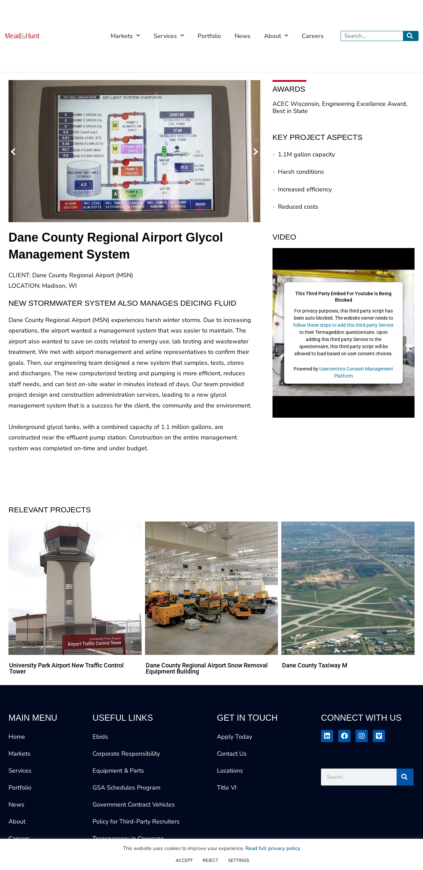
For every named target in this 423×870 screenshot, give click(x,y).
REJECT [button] (210, 860)
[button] (14, 151)
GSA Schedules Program (126, 787)
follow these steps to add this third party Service (343, 324)
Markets (19, 754)
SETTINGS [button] (238, 860)
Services (20, 771)
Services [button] (169, 35)
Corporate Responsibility (126, 754)
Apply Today (234, 737)
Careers (313, 36)
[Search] (410, 36)
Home (16, 737)
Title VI (227, 787)
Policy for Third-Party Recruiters (136, 821)
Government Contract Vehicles (134, 804)
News (242, 36)
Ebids (100, 737)
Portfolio (209, 36)
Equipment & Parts (118, 771)
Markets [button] (125, 35)
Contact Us (232, 754)
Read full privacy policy (272, 848)
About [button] (276, 35)
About (16, 821)
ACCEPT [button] (184, 860)
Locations (230, 771)
